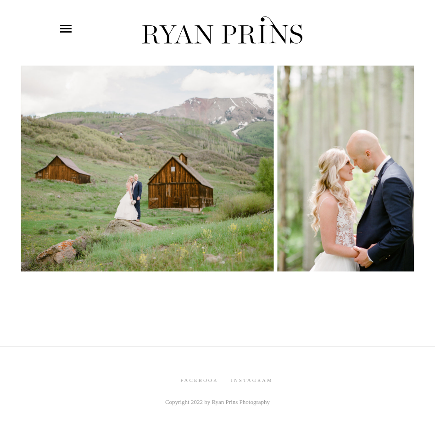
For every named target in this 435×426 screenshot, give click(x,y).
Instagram (252, 380)
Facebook (199, 380)
